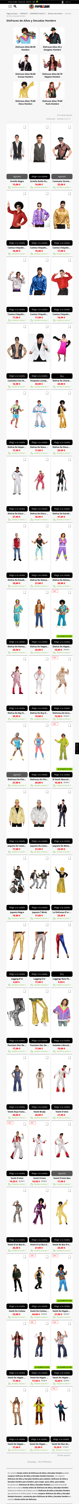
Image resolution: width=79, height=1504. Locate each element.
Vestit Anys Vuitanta (17, 1111)
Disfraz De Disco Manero (17, 513)
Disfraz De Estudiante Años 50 (17, 580)
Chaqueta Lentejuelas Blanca (39, 380)
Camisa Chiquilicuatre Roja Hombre (62, 314)
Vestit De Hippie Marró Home (39, 1377)
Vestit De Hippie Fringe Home (17, 1377)
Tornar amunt (63, 1455)
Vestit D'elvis (62, 1111)
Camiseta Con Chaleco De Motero (17, 380)
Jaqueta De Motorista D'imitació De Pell (62, 846)
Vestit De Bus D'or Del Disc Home (62, 1244)
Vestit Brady (39, 1111)
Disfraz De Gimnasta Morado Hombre (62, 580)
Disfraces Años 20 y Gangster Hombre (52, 48)
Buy (62, 376)
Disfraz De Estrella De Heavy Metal (62, 513)
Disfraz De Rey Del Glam (17, 713)
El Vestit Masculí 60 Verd (62, 779)
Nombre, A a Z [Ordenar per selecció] (64, 119)
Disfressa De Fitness (17, 779)
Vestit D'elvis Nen (61, 1178)
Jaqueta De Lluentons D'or (17, 846)
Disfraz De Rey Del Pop (39, 713)
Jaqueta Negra (17, 912)
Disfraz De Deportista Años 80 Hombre (17, 447)
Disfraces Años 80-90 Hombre (25, 48)
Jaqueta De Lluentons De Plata (39, 846)
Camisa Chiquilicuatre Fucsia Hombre (17, 247)
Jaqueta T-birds (39, 912)
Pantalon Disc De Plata (17, 1045)
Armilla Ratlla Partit (39, 181)
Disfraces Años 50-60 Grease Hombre (25, 75)
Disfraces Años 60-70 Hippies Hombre (52, 75)
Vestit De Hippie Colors (62, 1311)
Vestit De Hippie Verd (39, 1444)
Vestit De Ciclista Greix (39, 1311)
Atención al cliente (63, 2)
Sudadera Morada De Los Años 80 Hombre (62, 1045)
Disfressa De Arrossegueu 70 (62, 713)
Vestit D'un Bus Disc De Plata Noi (17, 1244)
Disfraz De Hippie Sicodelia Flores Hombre (62, 646)
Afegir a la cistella (39, 176)
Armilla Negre (17, 181)
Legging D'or (17, 979)
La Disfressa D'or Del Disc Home (62, 912)
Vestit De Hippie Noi (17, 1444)
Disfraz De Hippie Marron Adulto (39, 646)
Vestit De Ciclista (17, 1311)
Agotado (17, 176)
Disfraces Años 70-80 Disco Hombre (25, 102)
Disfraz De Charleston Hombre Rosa (62, 380)
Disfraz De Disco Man (39, 447)
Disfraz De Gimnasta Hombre (39, 580)
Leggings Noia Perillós (62, 979)
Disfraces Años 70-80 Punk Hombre (52, 102)
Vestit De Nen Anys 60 (61, 1444)
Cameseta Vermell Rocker (62, 181)
